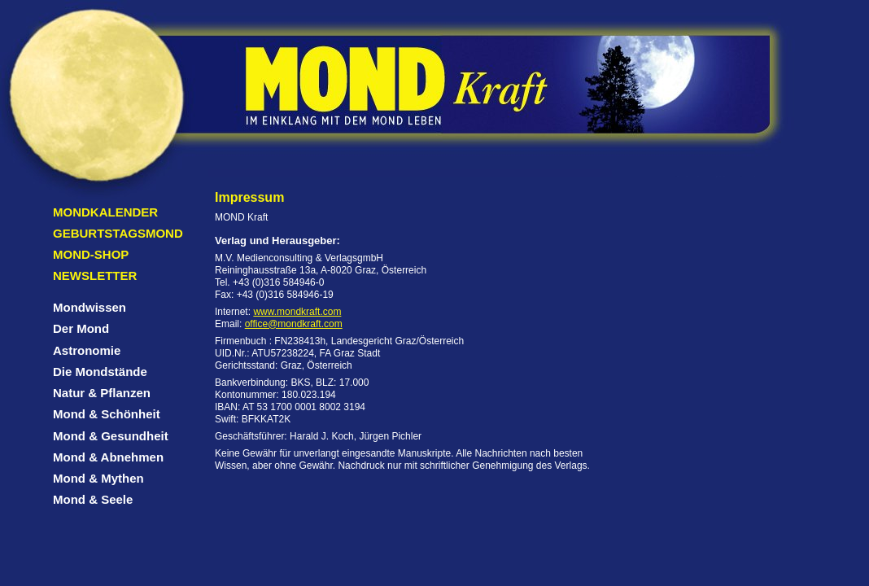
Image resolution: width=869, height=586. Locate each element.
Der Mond (81, 328)
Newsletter (95, 275)
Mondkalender (105, 212)
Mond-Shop (91, 254)
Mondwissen (89, 307)
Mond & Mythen (98, 478)
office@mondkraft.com (294, 324)
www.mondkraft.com (297, 311)
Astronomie (86, 350)
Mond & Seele (93, 499)
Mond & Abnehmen (108, 457)
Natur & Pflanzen (102, 393)
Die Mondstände (100, 371)
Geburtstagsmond (118, 233)
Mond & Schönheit (106, 414)
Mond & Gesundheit (110, 436)
